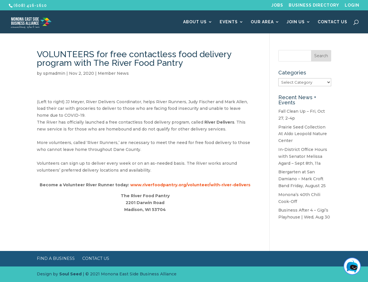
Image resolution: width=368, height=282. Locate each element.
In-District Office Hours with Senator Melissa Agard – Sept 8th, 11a (302, 156)
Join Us (296, 22)
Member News (113, 73)
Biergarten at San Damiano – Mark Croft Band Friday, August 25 (302, 178)
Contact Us (332, 22)
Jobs (277, 5)
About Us (195, 22)
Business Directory (314, 5)
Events (229, 22)
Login (352, 5)
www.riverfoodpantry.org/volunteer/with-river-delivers (190, 184)
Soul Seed (70, 274)
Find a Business (56, 258)
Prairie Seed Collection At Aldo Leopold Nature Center (302, 133)
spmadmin (54, 73)
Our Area (262, 22)
